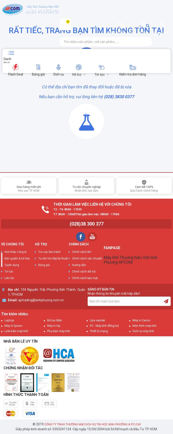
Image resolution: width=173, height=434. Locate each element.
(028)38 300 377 (87, 224)
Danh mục (7, 60)
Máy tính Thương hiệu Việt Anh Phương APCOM (130, 260)
